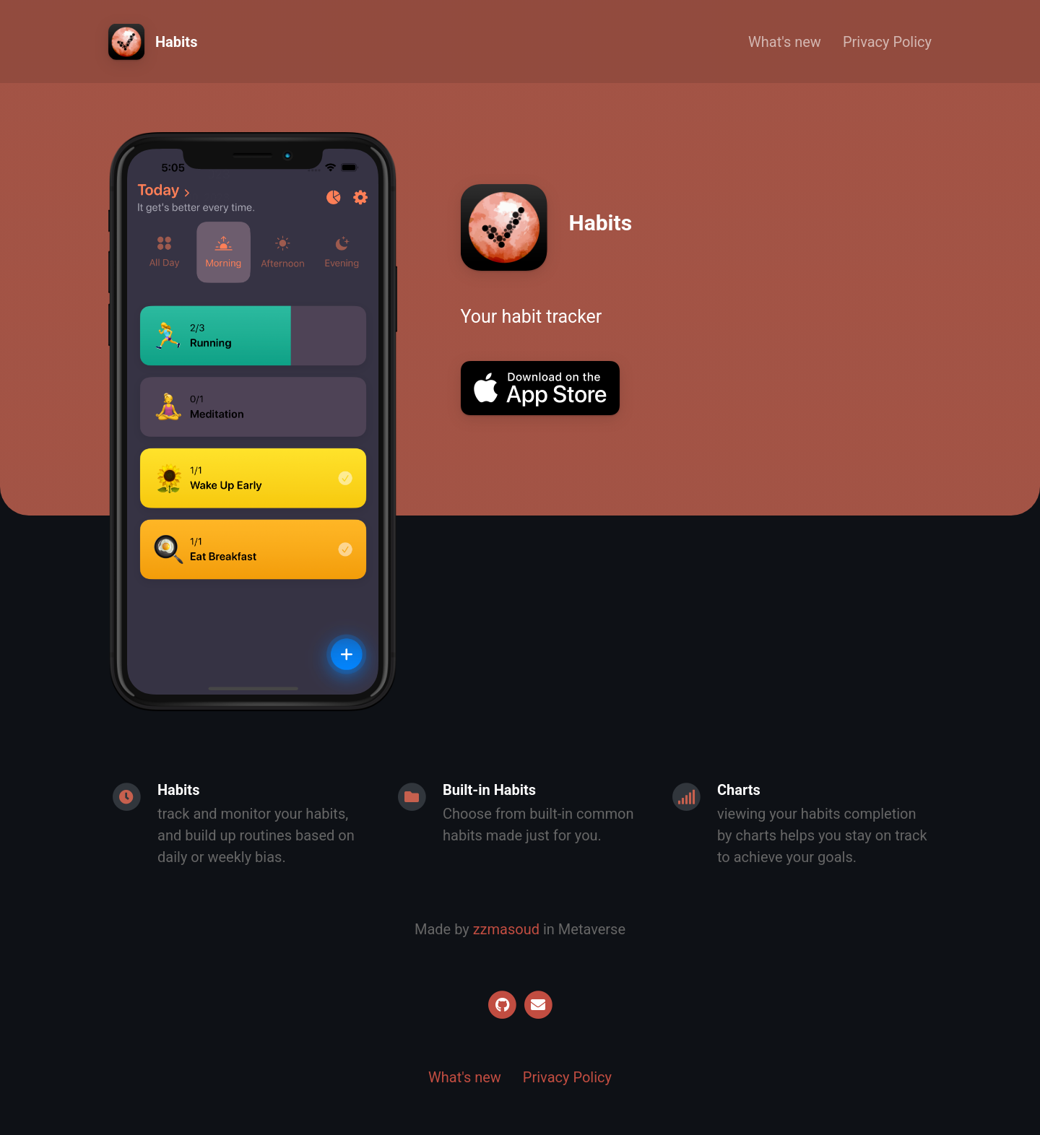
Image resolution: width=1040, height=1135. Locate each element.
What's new (784, 42)
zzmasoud (506, 929)
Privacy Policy (887, 42)
